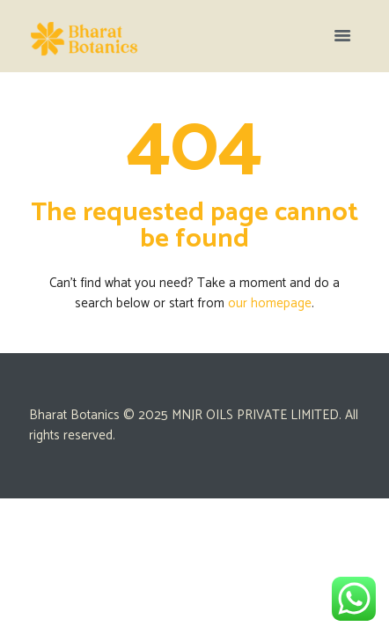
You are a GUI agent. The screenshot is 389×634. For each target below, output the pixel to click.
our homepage (270, 303)
